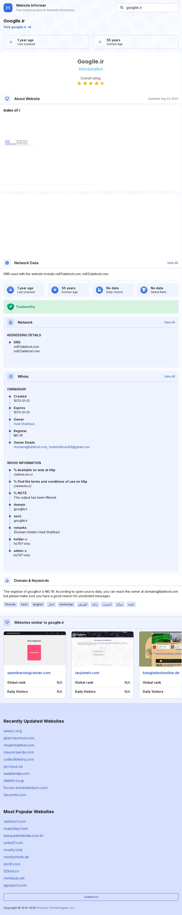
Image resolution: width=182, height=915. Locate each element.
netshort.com (15, 821)
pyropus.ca (13, 766)
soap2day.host (16, 828)
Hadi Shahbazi (24, 424)
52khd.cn (11, 871)
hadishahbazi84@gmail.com (69, 447)
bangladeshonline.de (161, 673)
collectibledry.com (19, 759)
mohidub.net (14, 878)
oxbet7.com (13, 842)
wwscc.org (13, 731)
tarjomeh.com (87, 673)
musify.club (13, 850)
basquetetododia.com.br (24, 835)
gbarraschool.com (19, 738)
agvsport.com (15, 885)
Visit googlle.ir (17, 27)
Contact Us (91, 897)
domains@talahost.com (30, 447)
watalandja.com (16, 773)
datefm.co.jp (14, 780)
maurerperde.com (19, 752)
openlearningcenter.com (28, 673)
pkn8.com (12, 864)
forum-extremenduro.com (26, 787)
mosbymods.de (16, 857)
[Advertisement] (91, 126)
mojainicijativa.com (19, 745)
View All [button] (172, 263)
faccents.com (15, 795)
